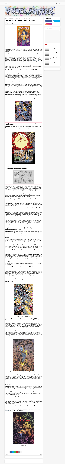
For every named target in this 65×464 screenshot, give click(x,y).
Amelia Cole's (37, 46)
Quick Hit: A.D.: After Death (54, 52)
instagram (49, 23)
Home (6, 18)
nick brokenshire (10, 18)
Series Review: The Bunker (51, 46)
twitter (57, 21)
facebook (49, 21)
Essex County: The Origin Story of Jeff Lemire (54, 58)
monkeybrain (15, 448)
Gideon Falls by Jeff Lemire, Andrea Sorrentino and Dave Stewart (54, 49)
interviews (10, 448)
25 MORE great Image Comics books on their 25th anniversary (55, 62)
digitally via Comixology (36, 60)
